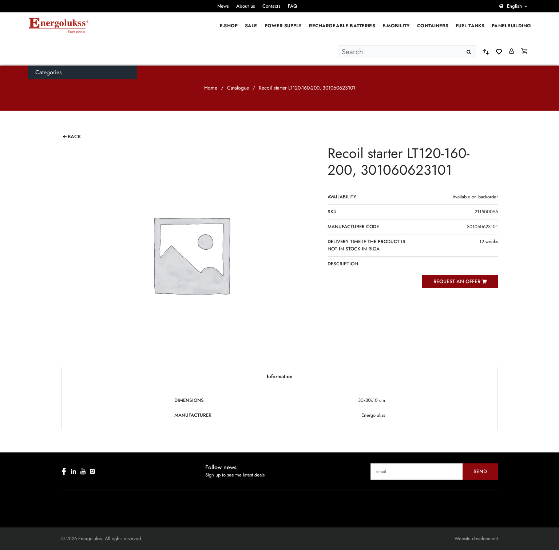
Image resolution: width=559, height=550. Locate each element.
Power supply (283, 25)
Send (480, 471)
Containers (432, 25)
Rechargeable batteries (342, 25)
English (514, 6)
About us (245, 6)
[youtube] (83, 471)
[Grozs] (524, 52)
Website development (476, 538)
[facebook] (64, 471)
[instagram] (92, 471)
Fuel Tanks (470, 25)
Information (280, 376)
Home (210, 87)
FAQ (292, 6)
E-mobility (396, 25)
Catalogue (238, 87)
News (223, 6)
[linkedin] (73, 471)
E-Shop (229, 25)
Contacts (271, 6)
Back (74, 136)
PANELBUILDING (511, 25)
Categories (48, 72)
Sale (251, 25)
